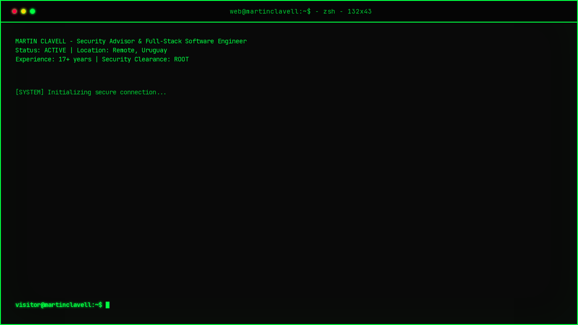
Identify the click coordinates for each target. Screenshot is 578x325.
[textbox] (289, 305)
